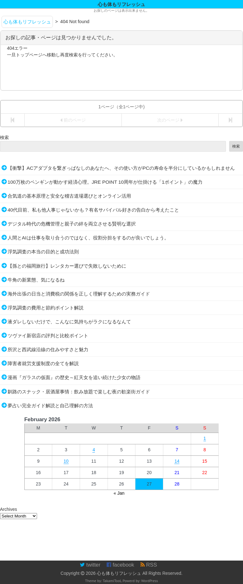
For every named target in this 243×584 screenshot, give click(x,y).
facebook (120, 565)
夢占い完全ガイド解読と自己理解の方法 (50, 405)
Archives (8, 509)
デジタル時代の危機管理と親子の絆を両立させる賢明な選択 (72, 223)
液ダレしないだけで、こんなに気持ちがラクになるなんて (69, 321)
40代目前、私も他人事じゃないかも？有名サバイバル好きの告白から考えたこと (93, 210)
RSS (148, 565)
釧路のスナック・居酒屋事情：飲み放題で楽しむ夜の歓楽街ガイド (79, 391)
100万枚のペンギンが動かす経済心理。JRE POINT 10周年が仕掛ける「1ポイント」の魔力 (105, 182)
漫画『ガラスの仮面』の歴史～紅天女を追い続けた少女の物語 (74, 377)
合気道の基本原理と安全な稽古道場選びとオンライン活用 (69, 196)
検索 (4, 137)
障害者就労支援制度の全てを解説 (43, 363)
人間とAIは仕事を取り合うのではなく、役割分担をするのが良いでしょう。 (88, 237)
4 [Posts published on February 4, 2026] (93, 449)
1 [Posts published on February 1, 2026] (204, 438)
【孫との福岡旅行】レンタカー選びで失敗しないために (67, 266)
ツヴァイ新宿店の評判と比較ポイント (48, 335)
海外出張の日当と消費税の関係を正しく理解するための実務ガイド (79, 293)
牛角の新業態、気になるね (36, 279)
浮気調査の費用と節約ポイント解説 (46, 307)
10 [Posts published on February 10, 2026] (66, 461)
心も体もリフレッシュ (119, 573)
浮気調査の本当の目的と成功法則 (43, 251)
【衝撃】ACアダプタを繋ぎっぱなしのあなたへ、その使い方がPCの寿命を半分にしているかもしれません (121, 168)
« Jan (119, 493)
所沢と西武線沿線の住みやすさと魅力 (48, 349)
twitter (90, 565)
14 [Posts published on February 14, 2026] (176, 461)
